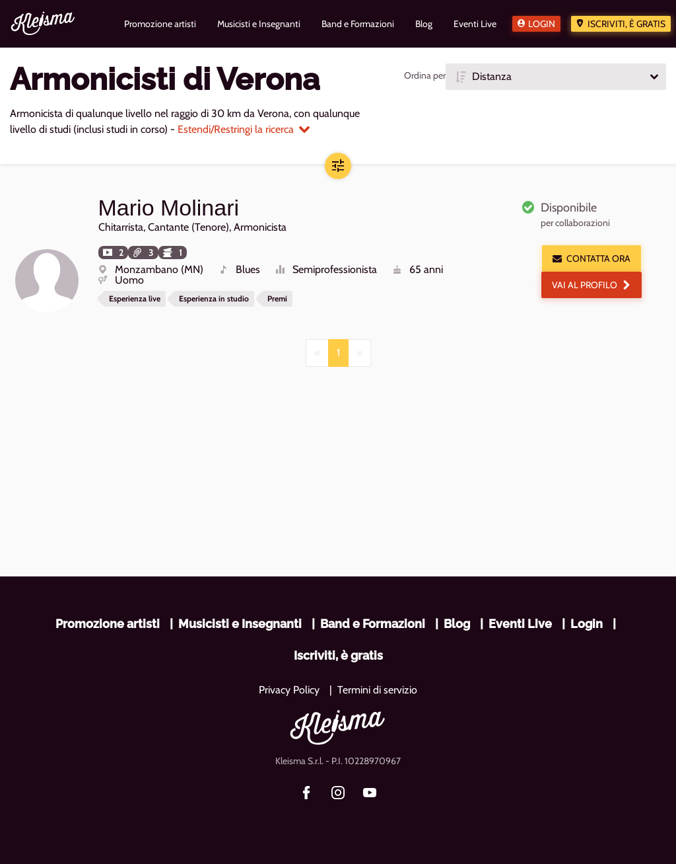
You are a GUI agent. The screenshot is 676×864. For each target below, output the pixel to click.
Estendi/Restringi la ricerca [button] (244, 129)
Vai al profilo (591, 285)
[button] (556, 76)
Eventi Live (520, 624)
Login (541, 24)
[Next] (359, 352)
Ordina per (425, 75)
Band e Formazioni (372, 624)
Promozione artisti (107, 624)
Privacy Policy (289, 690)
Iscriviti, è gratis (626, 24)
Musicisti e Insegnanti (240, 624)
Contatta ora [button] (591, 258)
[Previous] (317, 352)
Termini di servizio (377, 690)
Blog (457, 624)
